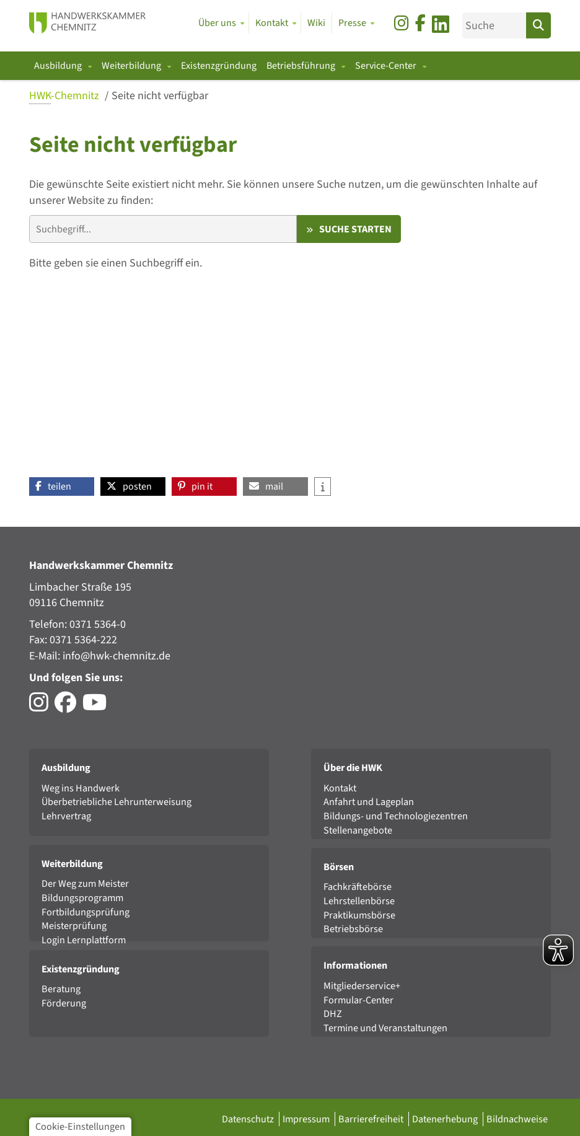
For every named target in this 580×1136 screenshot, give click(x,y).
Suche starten (355, 229)
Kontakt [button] (271, 23)
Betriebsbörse (353, 929)
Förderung (64, 1003)
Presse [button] (352, 23)
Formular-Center (358, 1000)
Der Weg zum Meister (85, 883)
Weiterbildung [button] (132, 66)
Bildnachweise (517, 1119)
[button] (61, 486)
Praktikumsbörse (359, 915)
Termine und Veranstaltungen (385, 1028)
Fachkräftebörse (357, 886)
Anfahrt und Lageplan (368, 802)
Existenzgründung (219, 66)
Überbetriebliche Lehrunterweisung (116, 802)
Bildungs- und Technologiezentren (395, 816)
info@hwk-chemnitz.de (116, 656)
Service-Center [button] (386, 66)
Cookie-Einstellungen (80, 1126)
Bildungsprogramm (82, 898)
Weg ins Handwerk (81, 788)
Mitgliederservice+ (361, 986)
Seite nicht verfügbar (160, 95)
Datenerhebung (446, 1119)
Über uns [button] (217, 23)
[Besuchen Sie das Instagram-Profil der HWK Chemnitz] (42, 707)
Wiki (316, 23)
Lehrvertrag (66, 816)
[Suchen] (538, 25)
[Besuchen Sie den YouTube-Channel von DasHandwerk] (97, 707)
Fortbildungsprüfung (86, 912)
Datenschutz (249, 1119)
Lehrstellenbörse (359, 901)
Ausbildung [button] (59, 66)
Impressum (307, 1119)
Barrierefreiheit (371, 1119)
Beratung (61, 989)
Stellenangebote (357, 830)
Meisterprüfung (74, 925)
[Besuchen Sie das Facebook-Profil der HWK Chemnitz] (68, 707)
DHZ (332, 1013)
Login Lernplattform (84, 940)
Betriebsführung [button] (301, 66)
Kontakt (339, 788)
